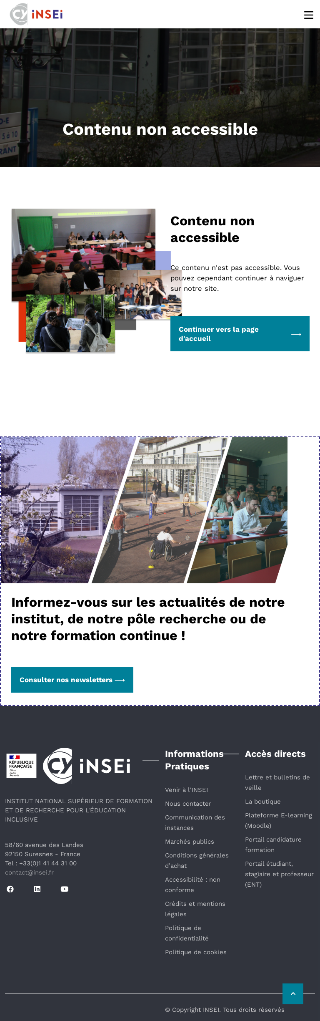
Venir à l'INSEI (186, 790)
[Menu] (309, 14)
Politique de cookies (196, 952)
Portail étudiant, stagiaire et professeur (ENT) (279, 874)
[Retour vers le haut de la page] (292, 993)
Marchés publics (189, 841)
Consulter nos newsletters (72, 680)
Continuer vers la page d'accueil (240, 334)
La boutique (263, 801)
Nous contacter (188, 803)
